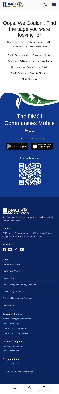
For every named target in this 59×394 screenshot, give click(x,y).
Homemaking (18, 67)
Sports (47, 55)
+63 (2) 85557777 (11, 351)
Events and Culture (17, 61)
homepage (17, 45)
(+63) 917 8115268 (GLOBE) (15, 333)
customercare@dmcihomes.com (17, 318)
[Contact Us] (46, 4)
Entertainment (22, 55)
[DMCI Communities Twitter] (15, 250)
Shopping (37, 55)
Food (10, 55)
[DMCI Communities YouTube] (22, 250)
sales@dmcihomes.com (13, 346)
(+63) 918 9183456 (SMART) (16, 328)
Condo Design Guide (37, 67)
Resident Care (9, 305)
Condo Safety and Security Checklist (29, 73)
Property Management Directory (17, 298)
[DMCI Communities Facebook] (4, 250)
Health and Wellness (41, 61)
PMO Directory (29, 79)
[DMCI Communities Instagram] (10, 250)
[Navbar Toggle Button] (54, 4)
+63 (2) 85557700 (11, 323)
